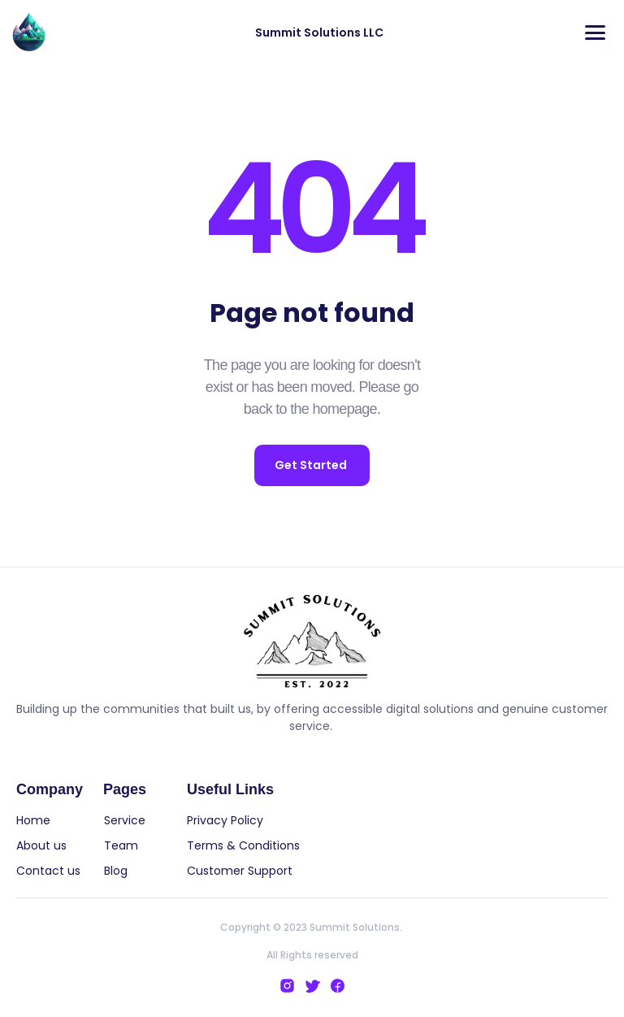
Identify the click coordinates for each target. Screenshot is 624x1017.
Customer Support (239, 871)
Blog (117, 871)
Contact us (48, 871)
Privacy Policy (225, 820)
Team (122, 845)
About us (41, 845)
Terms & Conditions (243, 845)
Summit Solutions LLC (319, 32)
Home (36, 820)
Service (124, 820)
